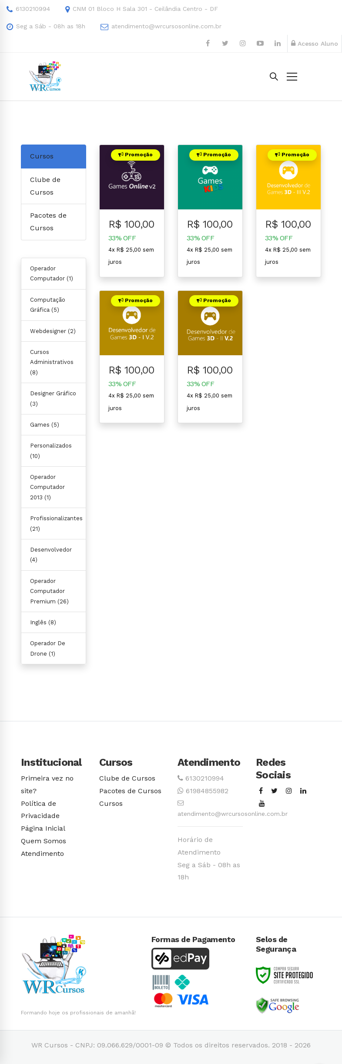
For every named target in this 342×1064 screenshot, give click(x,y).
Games (44, 424)
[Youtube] (262, 804)
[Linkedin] (303, 791)
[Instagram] (289, 791)
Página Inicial (43, 828)
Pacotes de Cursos (130, 791)
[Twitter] (274, 791)
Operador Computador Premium (49, 591)
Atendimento (42, 853)
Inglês (43, 622)
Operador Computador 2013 (47, 487)
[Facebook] (261, 791)
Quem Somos (43, 841)
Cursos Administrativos (52, 362)
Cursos (42, 156)
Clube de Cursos (127, 778)
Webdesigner (53, 331)
